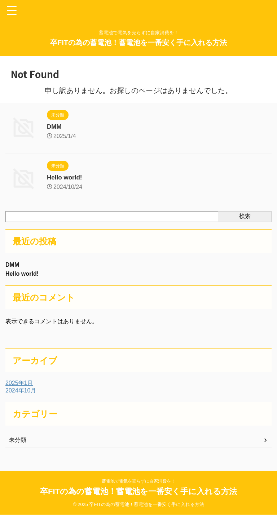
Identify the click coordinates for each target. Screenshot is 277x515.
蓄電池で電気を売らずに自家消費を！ (138, 481)
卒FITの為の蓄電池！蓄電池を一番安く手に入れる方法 (138, 42)
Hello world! (65, 177)
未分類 (17, 441)
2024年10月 (20, 392)
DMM (54, 126)
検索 (245, 216)
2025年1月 (19, 384)
